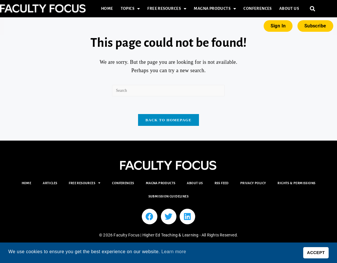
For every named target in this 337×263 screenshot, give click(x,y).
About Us (289, 8)
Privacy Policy (253, 183)
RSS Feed (222, 183)
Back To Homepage (168, 120)
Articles (50, 183)
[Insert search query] (168, 90)
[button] (312, 9)
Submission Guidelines (168, 196)
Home (107, 8)
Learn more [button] (173, 251)
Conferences (257, 8)
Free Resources (166, 9)
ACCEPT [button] (316, 252)
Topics (130, 9)
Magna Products (215, 9)
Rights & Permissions (296, 183)
